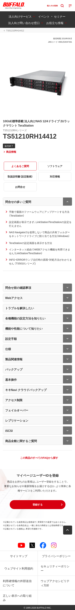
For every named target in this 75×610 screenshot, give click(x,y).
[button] (37, 504)
